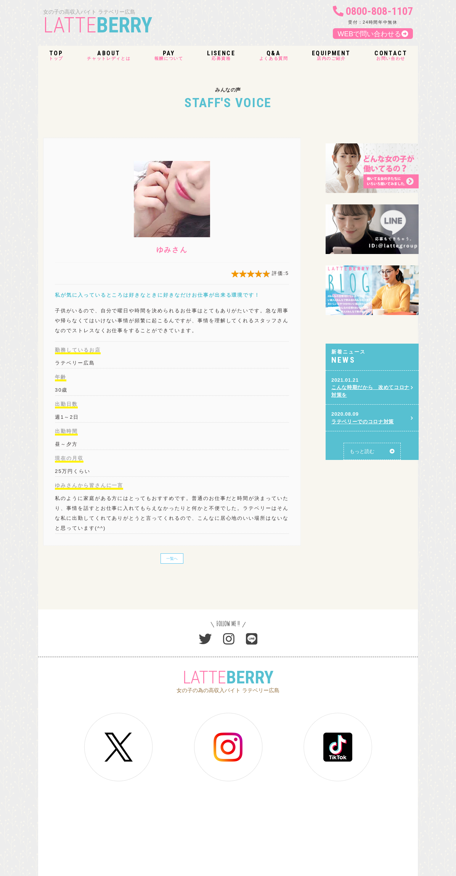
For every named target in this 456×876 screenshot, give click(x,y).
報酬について (168, 55)
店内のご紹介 (331, 55)
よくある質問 (273, 55)
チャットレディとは (108, 55)
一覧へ (172, 558)
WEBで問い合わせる (372, 34)
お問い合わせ (390, 55)
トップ (56, 55)
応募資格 (221, 55)
